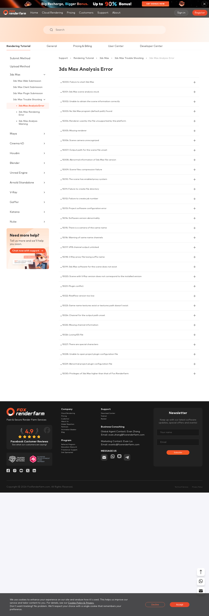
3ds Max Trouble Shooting (129, 58)
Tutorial (105, 541)
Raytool (105, 545)
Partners (66, 556)
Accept (179, 604)
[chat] (123, 584)
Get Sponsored (69, 588)
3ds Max (104, 58)
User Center (116, 46)
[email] (104, 584)
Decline (155, 604)
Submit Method (20, 58)
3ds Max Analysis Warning (28, 122)
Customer (66, 545)
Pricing (71, 12)
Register (200, 12)
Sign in (181, 12)
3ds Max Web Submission (27, 81)
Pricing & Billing (82, 46)
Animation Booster (71, 560)
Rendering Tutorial (18, 46)
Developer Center (151, 46)
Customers (86, 12)
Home (34, 12)
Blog (63, 563)
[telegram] (132, 584)
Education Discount (72, 580)
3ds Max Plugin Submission (28, 93)
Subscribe (178, 578)
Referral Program (70, 577)
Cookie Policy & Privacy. (81, 603)
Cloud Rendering (52, 12)
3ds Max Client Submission (27, 87)
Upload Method (20, 66)
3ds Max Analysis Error (32, 106)
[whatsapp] (113, 584)
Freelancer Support (71, 584)
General (52, 46)
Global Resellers (70, 552)
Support (63, 58)
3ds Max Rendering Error (29, 113)
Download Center (111, 537)
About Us (66, 548)
